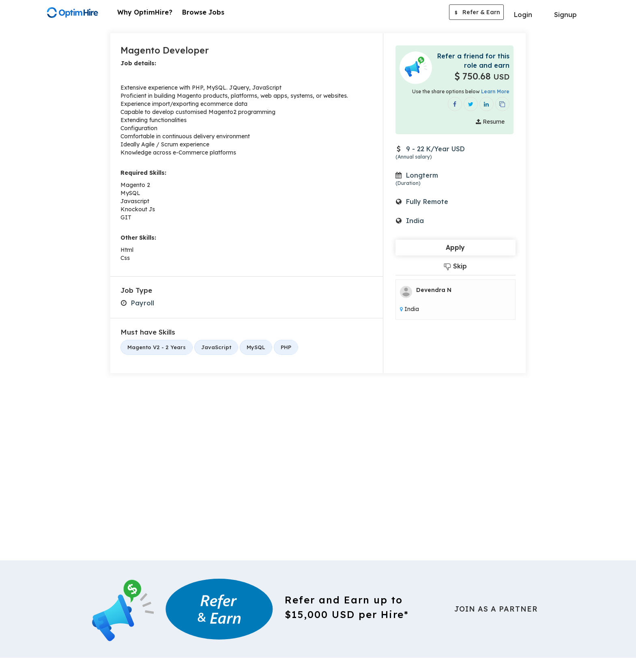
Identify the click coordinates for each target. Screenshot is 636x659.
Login (523, 15)
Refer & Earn (476, 13)
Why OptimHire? (144, 12)
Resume (490, 121)
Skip (455, 266)
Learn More (495, 91)
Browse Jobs (203, 12)
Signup (565, 15)
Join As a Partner (496, 609)
